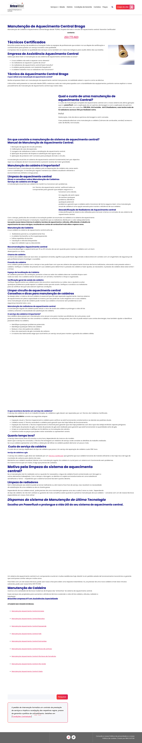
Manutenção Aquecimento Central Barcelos (28, 619)
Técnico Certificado (56, 456)
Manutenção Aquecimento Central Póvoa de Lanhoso (32, 649)
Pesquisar (11, 693)
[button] (112, 7)
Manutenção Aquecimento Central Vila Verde (29, 664)
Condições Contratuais (21, 716)
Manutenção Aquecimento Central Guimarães (29, 641)
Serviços (54, 7)
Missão (62, 7)
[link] (69, 737)
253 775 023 (71, 37)
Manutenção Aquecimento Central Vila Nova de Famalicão (34, 656)
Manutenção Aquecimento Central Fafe (26, 634)
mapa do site (125, 7)
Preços (105, 7)
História (70, 7)
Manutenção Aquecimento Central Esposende (29, 626)
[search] (32, 696)
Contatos (97, 7)
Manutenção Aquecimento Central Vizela (27, 671)
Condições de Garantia (83, 7)
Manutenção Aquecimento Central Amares (28, 611)
